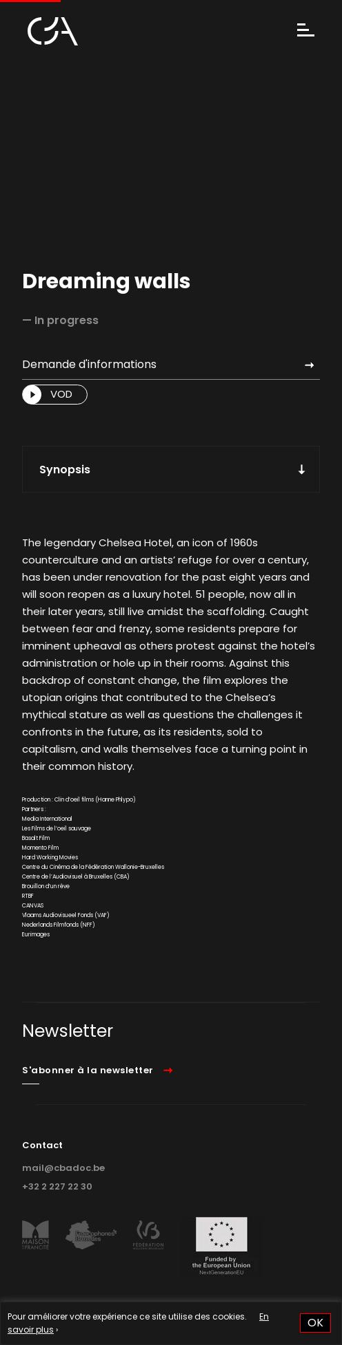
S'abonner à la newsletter (88, 1070)
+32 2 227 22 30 (57, 1186)
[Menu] (305, 31)
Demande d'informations (89, 364)
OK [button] (315, 1323)
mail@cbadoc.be (63, 1167)
